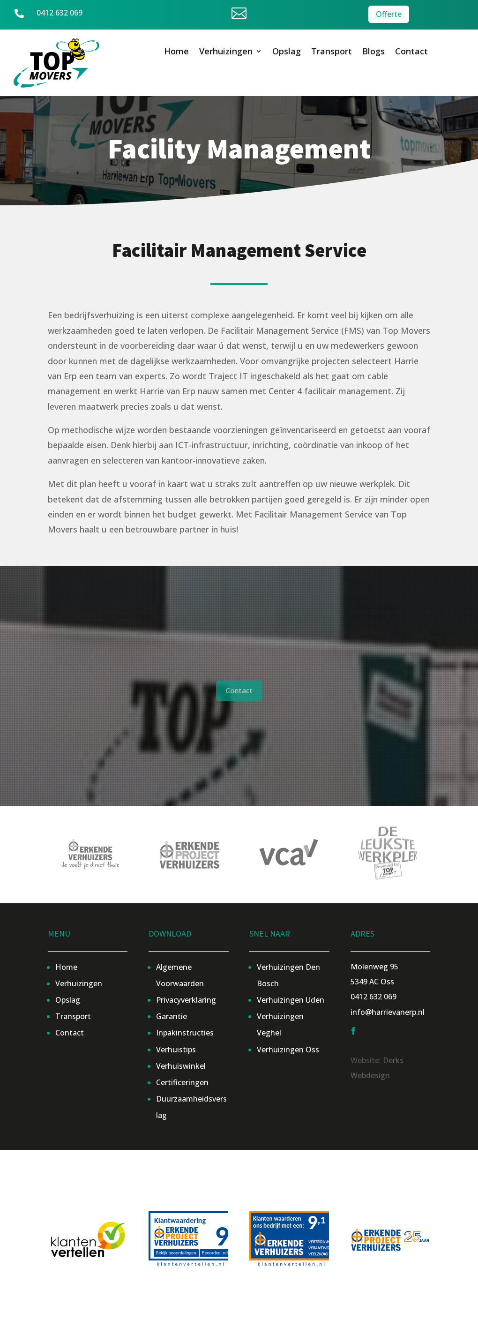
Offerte (388, 13)
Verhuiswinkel (181, 1066)
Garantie (171, 1016)
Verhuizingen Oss (288, 1049)
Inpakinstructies (185, 1033)
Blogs (373, 52)
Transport (331, 52)
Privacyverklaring (186, 1000)
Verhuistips (176, 1049)
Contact (411, 52)
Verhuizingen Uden (290, 1000)
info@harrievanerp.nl (388, 1012)
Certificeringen (182, 1082)
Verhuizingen (226, 52)
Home (176, 52)
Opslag (286, 52)
